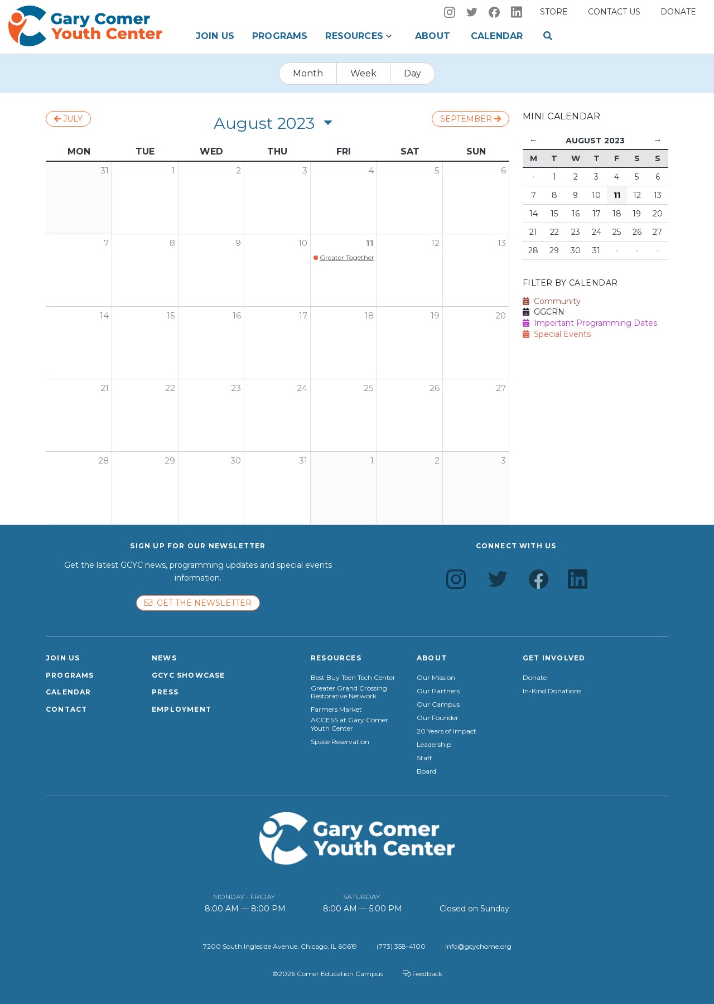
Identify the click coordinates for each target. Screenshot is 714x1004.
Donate (678, 12)
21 (104, 388)
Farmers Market (336, 709)
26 (435, 388)
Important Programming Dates (590, 323)
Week (363, 73)
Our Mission (436, 678)
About (432, 36)
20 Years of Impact (446, 731)
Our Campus (438, 704)
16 (237, 315)
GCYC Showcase (188, 675)
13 (502, 243)
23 (236, 388)
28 (103, 460)
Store (554, 12)
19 (435, 315)
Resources (354, 36)
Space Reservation (340, 742)
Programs (279, 36)
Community (552, 301)
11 (370, 243)
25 (369, 388)
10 (302, 243)
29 (170, 460)
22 (170, 388)
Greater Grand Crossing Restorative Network (349, 692)
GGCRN (544, 312)
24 (302, 388)
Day (412, 73)
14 (104, 315)
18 (369, 315)
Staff (424, 758)
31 (303, 460)
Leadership (434, 745)
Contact (66, 709)
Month (308, 73)
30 (235, 460)
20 (500, 315)
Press (165, 692)
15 (171, 315)
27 (501, 388)
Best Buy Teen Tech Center (353, 678)
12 (435, 243)
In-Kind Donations (552, 691)
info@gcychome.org (478, 946)
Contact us (614, 12)
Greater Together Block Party (367, 257)
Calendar (497, 36)
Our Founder (438, 718)
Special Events (557, 334)
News (164, 658)
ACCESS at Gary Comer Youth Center (349, 724)
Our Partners (438, 691)
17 (303, 315)
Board (426, 771)
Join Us (215, 36)
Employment (181, 709)
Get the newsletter (198, 603)
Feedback (422, 973)
